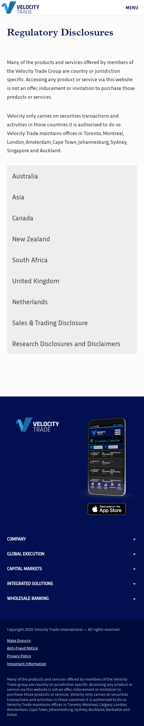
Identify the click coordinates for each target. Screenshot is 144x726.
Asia (18, 196)
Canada (22, 217)
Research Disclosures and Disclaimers (66, 343)
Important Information (26, 663)
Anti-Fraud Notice (22, 648)
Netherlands (30, 301)
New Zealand (31, 238)
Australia (25, 175)
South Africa (30, 259)
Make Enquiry (19, 640)
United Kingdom (35, 280)
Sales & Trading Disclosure (50, 322)
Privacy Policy (19, 655)
